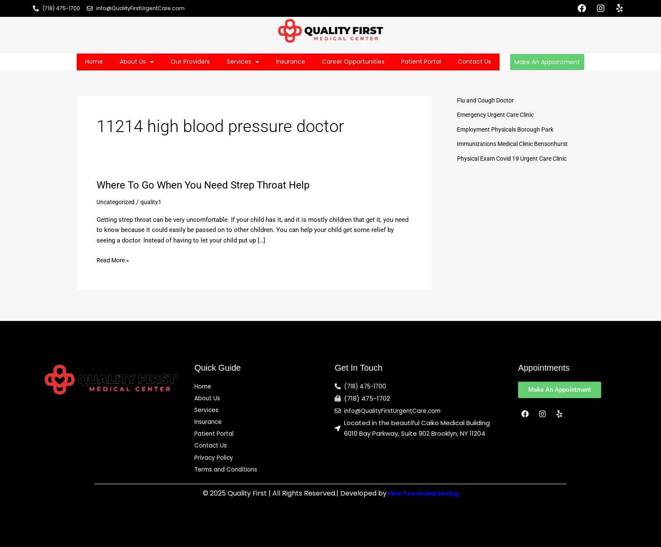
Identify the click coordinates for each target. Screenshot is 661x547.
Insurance (290, 61)
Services (243, 62)
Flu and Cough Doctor (487, 100)
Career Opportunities (353, 61)
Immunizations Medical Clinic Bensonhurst (517, 144)
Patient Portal (421, 61)
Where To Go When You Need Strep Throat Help (212, 184)
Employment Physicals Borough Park (509, 129)
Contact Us (474, 61)
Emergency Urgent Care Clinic (499, 115)
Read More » (114, 260)
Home (94, 61)
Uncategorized (117, 202)
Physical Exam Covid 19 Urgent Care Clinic (517, 158)
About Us (137, 62)
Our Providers (190, 61)
